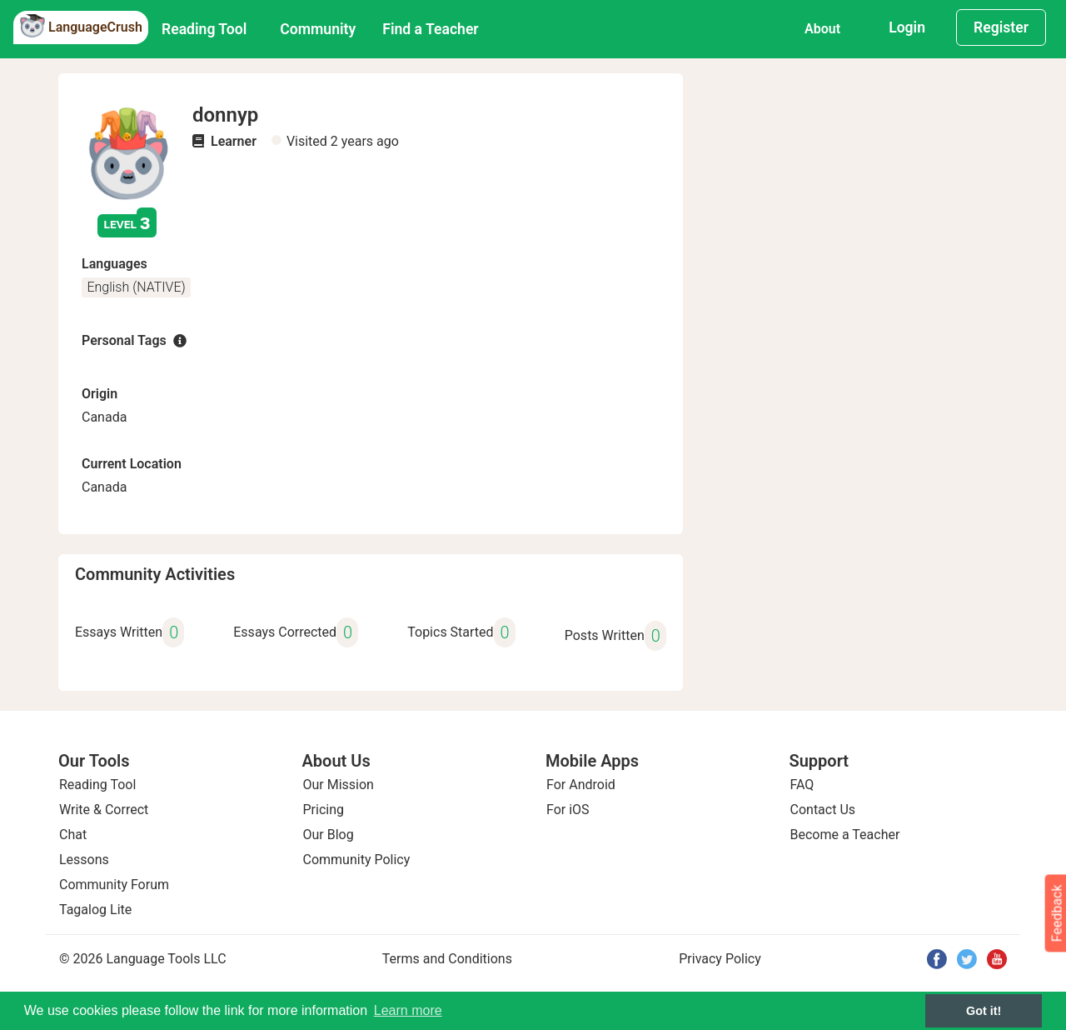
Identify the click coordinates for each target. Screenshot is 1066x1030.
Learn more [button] (408, 1010)
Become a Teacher (845, 834)
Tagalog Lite (95, 910)
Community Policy (357, 860)
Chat (73, 834)
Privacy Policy (720, 959)
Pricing (324, 810)
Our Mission (338, 784)
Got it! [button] (983, 1011)
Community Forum (114, 884)
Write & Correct (103, 810)
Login (907, 27)
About (822, 29)
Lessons (84, 860)
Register (1001, 27)
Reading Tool (204, 29)
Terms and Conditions (447, 959)
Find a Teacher (430, 29)
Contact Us (823, 810)
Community (318, 29)
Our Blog (328, 834)
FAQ (802, 784)
